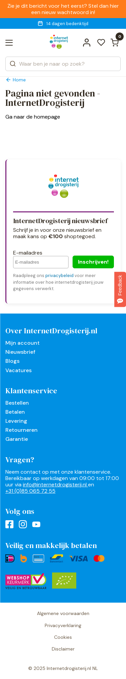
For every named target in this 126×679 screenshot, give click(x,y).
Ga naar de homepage (32, 116)
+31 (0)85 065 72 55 (30, 490)
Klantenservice (31, 391)
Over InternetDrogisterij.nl (51, 331)
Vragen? (19, 460)
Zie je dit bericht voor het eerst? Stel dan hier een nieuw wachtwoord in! (63, 9)
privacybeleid (59, 275)
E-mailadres (27, 252)
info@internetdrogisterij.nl (55, 484)
